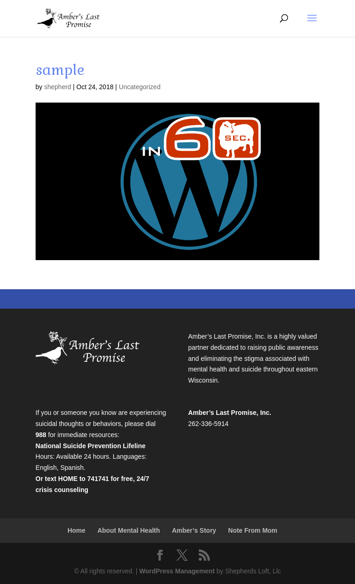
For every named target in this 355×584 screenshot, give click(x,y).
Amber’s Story (194, 530)
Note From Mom (253, 530)
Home (76, 530)
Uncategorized (139, 87)
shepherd (57, 87)
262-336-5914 (208, 423)
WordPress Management (176, 571)
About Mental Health (129, 530)
